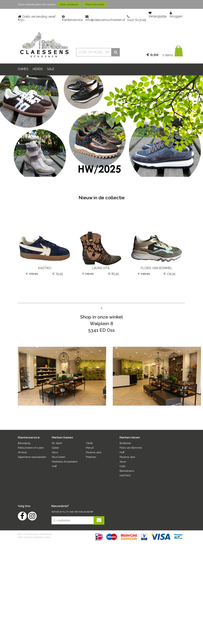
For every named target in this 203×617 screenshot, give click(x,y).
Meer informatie (94, 4)
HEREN (38, 69)
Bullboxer (125, 443)
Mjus (55, 452)
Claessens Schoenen (44, 44)
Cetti (122, 466)
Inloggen (176, 14)
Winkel (22, 452)
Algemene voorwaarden (32, 457)
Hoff (54, 466)
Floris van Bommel (131, 447)
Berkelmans (127, 470)
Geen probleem (69, 4)
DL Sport (57, 443)
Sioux (123, 461)
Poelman (91, 457)
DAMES (23, 69)
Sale (50, 69)
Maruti (90, 447)
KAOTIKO (125, 475)
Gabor (55, 447)
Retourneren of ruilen (31, 447)
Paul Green (58, 457)
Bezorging (24, 443)
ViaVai (89, 443)
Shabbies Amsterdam (65, 461)
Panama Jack (94, 452)
